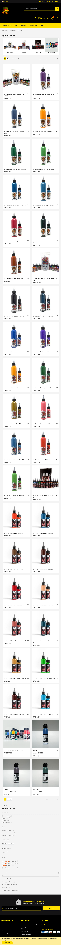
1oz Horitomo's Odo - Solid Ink (12, 424)
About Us (3, 924)
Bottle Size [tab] (5, 840)
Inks (7, 30)
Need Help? (55, 1)
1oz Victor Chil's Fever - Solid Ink (13, 605)
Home (3, 30)
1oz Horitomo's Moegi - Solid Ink (42, 388)
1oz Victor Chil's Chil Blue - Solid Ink (43, 533)
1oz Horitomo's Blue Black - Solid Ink (14, 316)
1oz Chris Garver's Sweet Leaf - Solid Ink (43, 242)
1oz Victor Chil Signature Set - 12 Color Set (44, 496)
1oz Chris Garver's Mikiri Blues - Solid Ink (15, 205)
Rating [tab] (4, 857)
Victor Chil (38, 52)
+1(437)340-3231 (43, 19)
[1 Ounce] (5, 844)
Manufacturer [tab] (6, 849)
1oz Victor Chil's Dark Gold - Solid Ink (14, 569)
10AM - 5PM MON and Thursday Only (30, 924)
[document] (30, 941)
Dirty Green (36, 789)
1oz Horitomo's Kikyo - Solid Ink (41, 352)
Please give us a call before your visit (29, 928)
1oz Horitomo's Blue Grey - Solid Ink (43, 316)
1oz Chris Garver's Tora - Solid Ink (13, 278)
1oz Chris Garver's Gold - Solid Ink (42, 132)
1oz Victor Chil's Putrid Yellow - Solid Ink (15, 679)
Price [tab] (3, 827)
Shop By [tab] (5, 805)
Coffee (6, 789)
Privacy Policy (4, 933)
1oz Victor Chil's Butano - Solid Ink (13, 533)
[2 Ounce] (11, 844)
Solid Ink (12, 30)
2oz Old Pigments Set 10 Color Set (14, 750)
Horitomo (24, 52)
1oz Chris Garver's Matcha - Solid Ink (43, 169)
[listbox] (36, 756)
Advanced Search (25, 931)
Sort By (40, 59)
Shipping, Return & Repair (7, 930)
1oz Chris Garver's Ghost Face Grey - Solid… (14, 132)
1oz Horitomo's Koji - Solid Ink (12, 388)
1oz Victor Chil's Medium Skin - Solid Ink (15, 641)
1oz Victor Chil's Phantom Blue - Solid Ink (43, 642)
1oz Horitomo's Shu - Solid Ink (41, 460)
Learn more (25, 940)
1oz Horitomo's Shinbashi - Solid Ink (14, 460)
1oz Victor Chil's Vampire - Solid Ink (14, 715)
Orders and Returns (26, 935)
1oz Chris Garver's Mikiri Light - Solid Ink (44, 205)
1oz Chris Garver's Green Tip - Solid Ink (15, 169)
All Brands (58, 873)
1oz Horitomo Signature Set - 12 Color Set (44, 279)
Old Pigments (51, 52)
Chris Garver (10, 52)
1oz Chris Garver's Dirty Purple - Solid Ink (43, 95)
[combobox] (39, 9)
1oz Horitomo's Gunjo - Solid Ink (13, 352)
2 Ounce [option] (35, 756)
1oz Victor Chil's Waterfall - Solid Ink (43, 715)
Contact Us (3, 927)
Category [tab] (5, 813)
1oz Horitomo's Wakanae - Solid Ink (14, 496)
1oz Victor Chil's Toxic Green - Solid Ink (44, 679)
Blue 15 (35, 750)
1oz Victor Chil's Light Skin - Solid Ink (43, 605)
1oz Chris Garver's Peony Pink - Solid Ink (15, 241)
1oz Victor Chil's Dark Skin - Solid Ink (43, 569)
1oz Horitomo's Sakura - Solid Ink (42, 424)
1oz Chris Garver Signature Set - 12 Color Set (14, 95)
